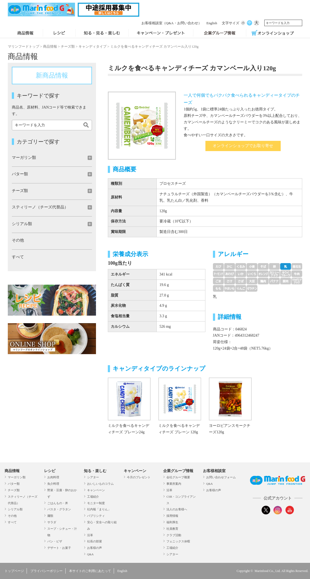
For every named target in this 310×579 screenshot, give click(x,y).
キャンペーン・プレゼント (161, 33)
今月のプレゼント (139, 477)
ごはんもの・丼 (57, 503)
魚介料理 (53, 483)
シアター (93, 477)
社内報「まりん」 (99, 509)
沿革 (90, 535)
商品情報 (25, 33)
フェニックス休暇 (178, 541)
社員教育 (172, 528)
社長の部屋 (94, 541)
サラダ (51, 522)
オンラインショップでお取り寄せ (243, 146)
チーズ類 (68, 46)
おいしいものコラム (100, 483)
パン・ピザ (54, 541)
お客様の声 (94, 547)
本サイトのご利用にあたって (90, 571)
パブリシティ (96, 515)
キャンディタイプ (92, 46)
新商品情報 (52, 75)
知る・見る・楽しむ (102, 33)
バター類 (14, 483)
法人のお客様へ (176, 509)
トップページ (14, 571)
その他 (18, 240)
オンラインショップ (272, 33)
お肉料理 (53, 477)
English (198, 23)
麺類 (50, 515)
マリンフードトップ (23, 46)
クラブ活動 (173, 535)
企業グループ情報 (219, 33)
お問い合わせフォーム (221, 477)
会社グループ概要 (178, 477)
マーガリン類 (17, 477)
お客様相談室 (158, 23)
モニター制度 (96, 503)
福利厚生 (172, 522)
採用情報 (172, 515)
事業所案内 (173, 483)
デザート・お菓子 (59, 547)
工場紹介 (93, 496)
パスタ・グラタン (59, 509)
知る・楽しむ (95, 471)
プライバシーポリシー (46, 571)
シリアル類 (15, 509)
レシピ (59, 33)
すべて (18, 257)
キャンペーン (96, 490)
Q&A (90, 554)
